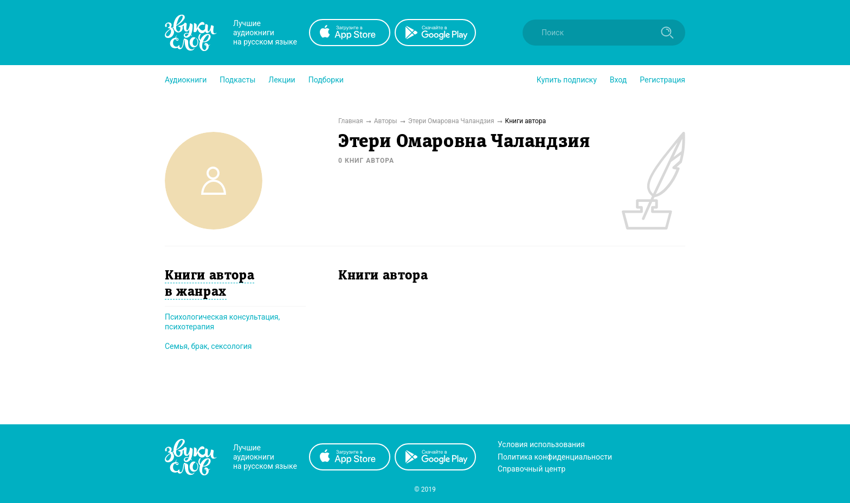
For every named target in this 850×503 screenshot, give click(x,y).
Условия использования (541, 444)
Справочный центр (531, 468)
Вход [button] (618, 79)
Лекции (281, 79)
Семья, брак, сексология (208, 346)
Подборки (326, 79)
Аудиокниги (186, 79)
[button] (186, 80)
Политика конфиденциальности (555, 457)
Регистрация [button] (662, 79)
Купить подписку (567, 79)
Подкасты (237, 79)
